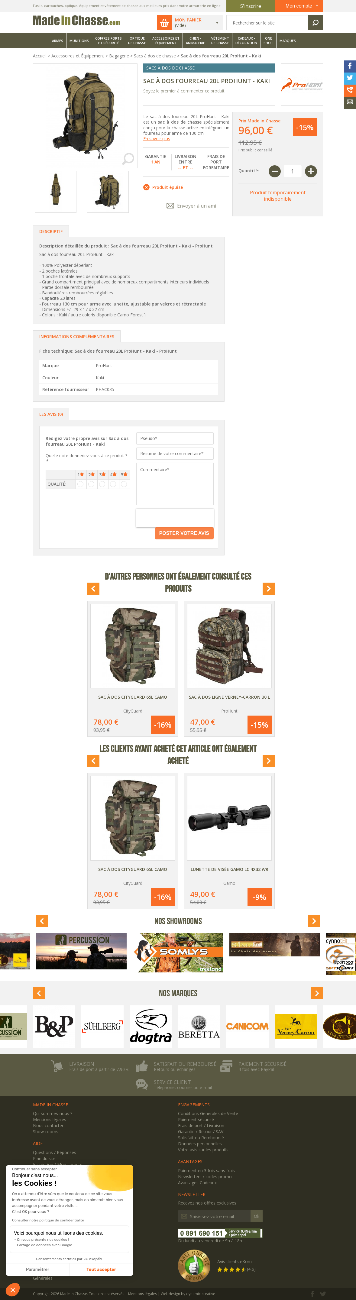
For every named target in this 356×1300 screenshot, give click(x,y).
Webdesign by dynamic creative (188, 1293)
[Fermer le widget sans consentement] (34, 1169)
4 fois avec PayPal (256, 1069)
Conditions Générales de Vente (208, 1113)
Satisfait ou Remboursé (201, 1137)
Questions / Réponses (54, 1152)
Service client (172, 1082)
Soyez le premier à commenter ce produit (184, 91)
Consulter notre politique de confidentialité (48, 1220)
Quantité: (248, 170)
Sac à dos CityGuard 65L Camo (132, 697)
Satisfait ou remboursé (185, 1064)
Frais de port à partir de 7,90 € (98, 1069)
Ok (256, 1216)
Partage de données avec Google (44, 1245)
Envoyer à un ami (196, 205)
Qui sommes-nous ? (52, 1113)
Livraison (81, 1064)
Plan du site (44, 1158)
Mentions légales (49, 1119)
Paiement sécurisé (262, 1064)
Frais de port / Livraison (201, 1125)
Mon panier (188, 20)
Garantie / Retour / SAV (200, 1131)
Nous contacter (48, 1125)
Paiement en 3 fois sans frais (206, 1170)
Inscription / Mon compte (58, 1164)
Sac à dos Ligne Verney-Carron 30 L (229, 697)
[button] (12, 1289)
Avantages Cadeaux (197, 1182)
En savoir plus (156, 138)
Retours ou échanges (175, 1069)
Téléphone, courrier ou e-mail (183, 1087)
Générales (43, 1278)
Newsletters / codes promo (205, 1176)
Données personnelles (200, 1143)
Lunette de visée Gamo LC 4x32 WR (229, 869)
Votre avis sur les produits (203, 1150)
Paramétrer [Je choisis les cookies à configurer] (37, 1269)
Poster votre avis (184, 533)
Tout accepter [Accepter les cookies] (101, 1269)
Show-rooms (45, 1131)
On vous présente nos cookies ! (43, 1239)
